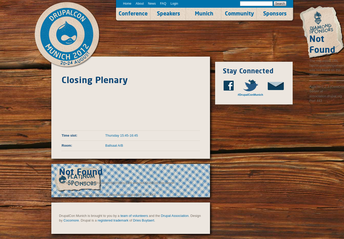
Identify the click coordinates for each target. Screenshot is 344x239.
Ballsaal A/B (114, 145)
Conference (133, 13)
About (140, 3)
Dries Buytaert (143, 220)
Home (127, 3)
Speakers (168, 13)
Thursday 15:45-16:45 (121, 135)
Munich (204, 13)
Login (174, 3)
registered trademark (113, 220)
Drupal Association (175, 216)
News (152, 3)
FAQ (163, 3)
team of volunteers (134, 216)
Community (239, 13)
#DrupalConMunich (250, 94)
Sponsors (275, 13)
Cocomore (71, 220)
